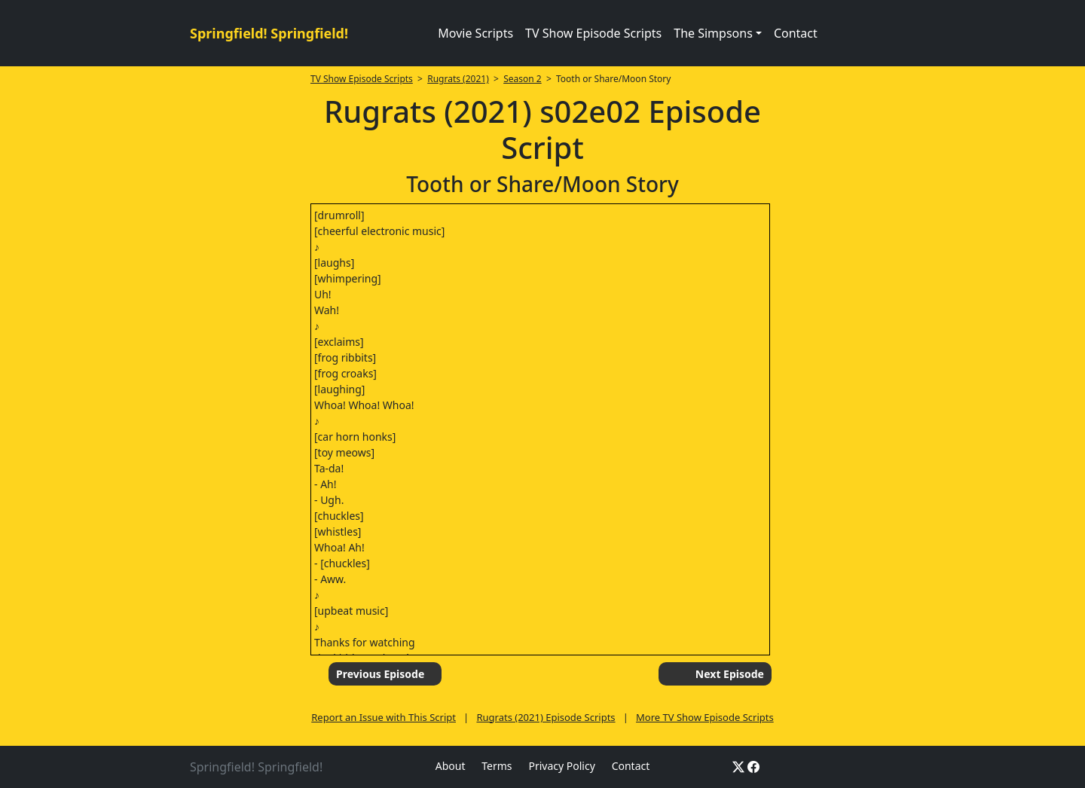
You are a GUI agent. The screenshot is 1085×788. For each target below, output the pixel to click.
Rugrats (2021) (458, 78)
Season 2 (522, 78)
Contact (796, 33)
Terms (496, 766)
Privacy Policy (561, 766)
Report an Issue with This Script (383, 717)
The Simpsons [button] (713, 33)
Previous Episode (380, 674)
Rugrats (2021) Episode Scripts (545, 717)
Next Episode (729, 674)
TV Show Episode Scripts (593, 33)
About (451, 766)
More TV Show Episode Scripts (705, 717)
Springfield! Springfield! (269, 33)
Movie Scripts (475, 33)
